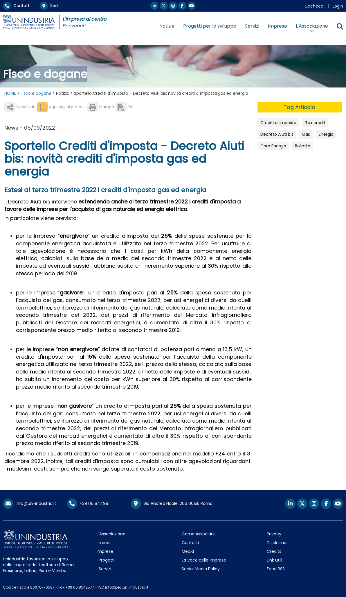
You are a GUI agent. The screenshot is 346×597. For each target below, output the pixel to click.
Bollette (302, 146)
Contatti (16, 5)
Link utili (274, 560)
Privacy (274, 534)
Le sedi (103, 543)
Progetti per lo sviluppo (209, 26)
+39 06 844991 (88, 503)
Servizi (252, 26)
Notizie (166, 26)
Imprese (277, 26)
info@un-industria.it (29, 503)
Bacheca (314, 6)
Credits (274, 551)
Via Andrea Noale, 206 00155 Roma (171, 503)
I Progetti (106, 560)
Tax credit (315, 123)
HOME (10, 93)
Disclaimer (277, 543)
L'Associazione (111, 534)
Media (188, 551)
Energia (326, 134)
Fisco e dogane (36, 93)
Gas (306, 134)
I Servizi (104, 569)
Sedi (49, 5)
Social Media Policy (201, 569)
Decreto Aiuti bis (276, 134)
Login (338, 6)
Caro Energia (273, 146)
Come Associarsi (198, 534)
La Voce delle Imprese (204, 560)
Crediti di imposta (278, 123)
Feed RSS (276, 569)
